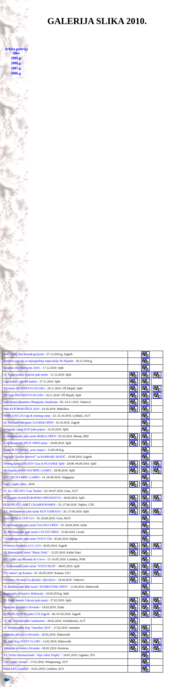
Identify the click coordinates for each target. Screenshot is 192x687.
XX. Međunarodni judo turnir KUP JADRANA (32, 511)
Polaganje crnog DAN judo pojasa (24, 429)
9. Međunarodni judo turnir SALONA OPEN (30, 525)
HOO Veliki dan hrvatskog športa (23, 354)
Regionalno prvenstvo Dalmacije (23, 593)
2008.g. (16, 63)
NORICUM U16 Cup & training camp (26, 415)
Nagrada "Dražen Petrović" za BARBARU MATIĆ (34, 457)
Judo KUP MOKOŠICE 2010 (21, 409)
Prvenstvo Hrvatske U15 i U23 (22, 545)
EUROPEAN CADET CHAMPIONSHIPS (29, 504)
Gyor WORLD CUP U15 (18, 518)
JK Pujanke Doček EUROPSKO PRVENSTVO (32, 498)
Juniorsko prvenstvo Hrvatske (21, 607)
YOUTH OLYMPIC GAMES (21, 477)
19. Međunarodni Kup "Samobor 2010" (27, 627)
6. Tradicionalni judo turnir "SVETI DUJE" (29, 566)
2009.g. (16, 58)
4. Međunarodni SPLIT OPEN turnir (25, 443)
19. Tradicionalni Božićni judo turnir (25, 374)
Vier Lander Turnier (15, 662)
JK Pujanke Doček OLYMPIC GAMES (27, 470)
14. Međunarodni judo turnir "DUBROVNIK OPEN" (35, 586)
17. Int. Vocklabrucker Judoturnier (24, 621)
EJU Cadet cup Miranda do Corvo (24, 559)
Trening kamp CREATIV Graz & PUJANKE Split (33, 463)
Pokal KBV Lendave (16, 669)
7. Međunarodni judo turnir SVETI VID (27, 539)
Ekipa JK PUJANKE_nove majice (24, 450)
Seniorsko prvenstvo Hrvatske (21, 648)
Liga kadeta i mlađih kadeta (20, 381)
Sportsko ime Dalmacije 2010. (22, 368)
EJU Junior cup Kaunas (17, 573)
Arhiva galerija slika (16, 51)
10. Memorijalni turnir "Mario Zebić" (26, 552)
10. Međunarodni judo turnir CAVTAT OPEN (31, 532)
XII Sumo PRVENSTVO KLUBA (24, 388)
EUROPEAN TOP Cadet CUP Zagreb (26, 614)
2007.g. (16, 68)
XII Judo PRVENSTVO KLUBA (23, 395)
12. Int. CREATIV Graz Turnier (22, 491)
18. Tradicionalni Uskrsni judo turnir (25, 600)
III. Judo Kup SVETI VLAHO (21, 641)
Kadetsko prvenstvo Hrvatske (21, 634)
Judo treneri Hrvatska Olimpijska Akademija (30, 402)
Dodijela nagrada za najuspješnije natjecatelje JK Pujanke (38, 361)
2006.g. (16, 73)
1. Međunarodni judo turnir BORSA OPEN (29, 436)
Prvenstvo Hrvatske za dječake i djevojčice (29, 580)
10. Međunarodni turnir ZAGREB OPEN (28, 422)
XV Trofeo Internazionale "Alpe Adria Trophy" (32, 655)
